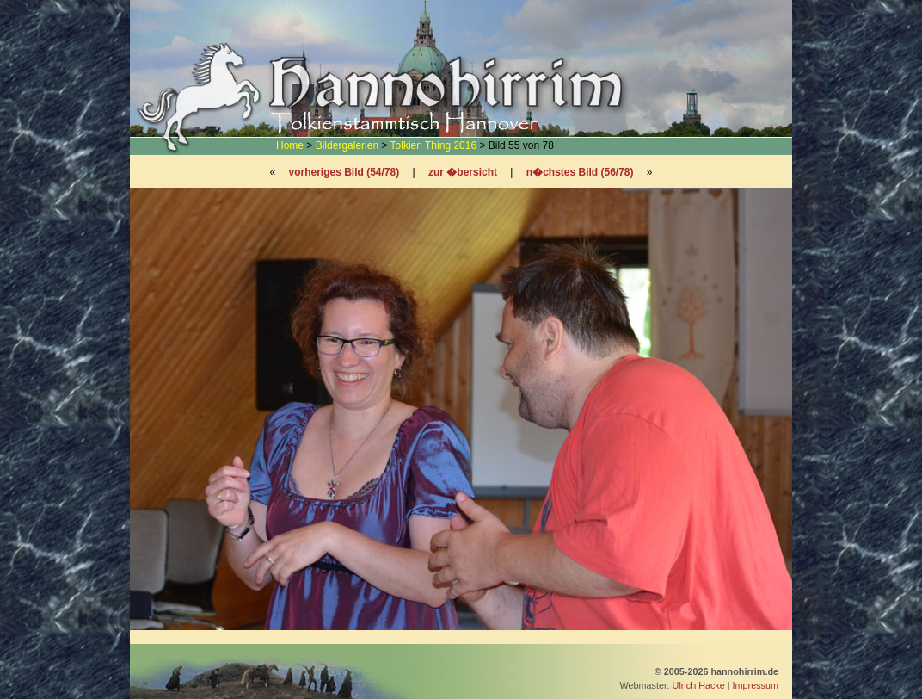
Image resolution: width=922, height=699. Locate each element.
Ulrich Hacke (699, 685)
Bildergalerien (347, 145)
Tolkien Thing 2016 (433, 145)
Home (290, 145)
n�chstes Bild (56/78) (580, 172)
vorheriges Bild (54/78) (343, 172)
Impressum (755, 685)
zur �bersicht (462, 172)
